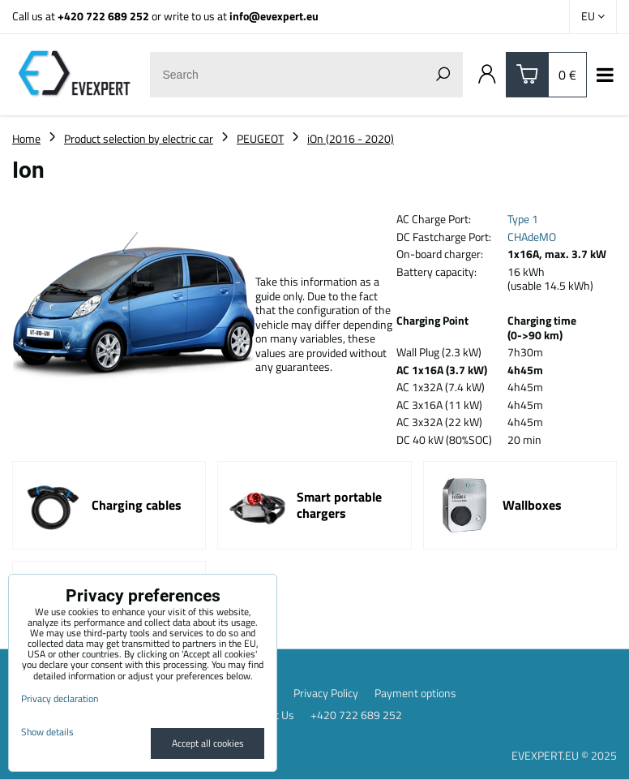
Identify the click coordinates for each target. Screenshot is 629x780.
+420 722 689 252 (103, 15)
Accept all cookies (208, 743)
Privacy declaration (59, 698)
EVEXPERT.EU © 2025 (564, 755)
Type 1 (522, 218)
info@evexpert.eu (274, 15)
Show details (47, 731)
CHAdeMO (531, 236)
